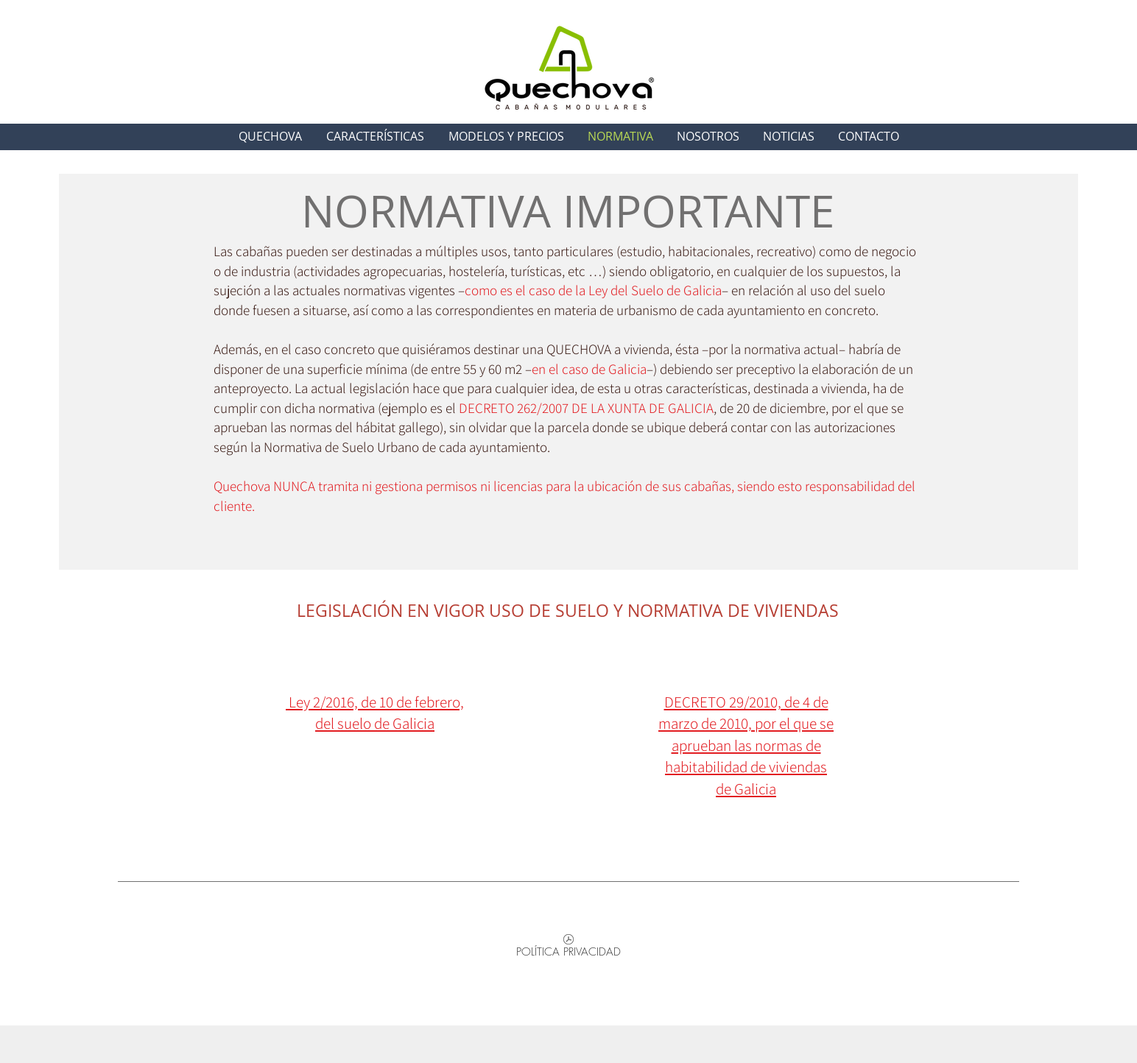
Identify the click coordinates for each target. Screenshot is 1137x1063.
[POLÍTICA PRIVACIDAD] (568, 949)
